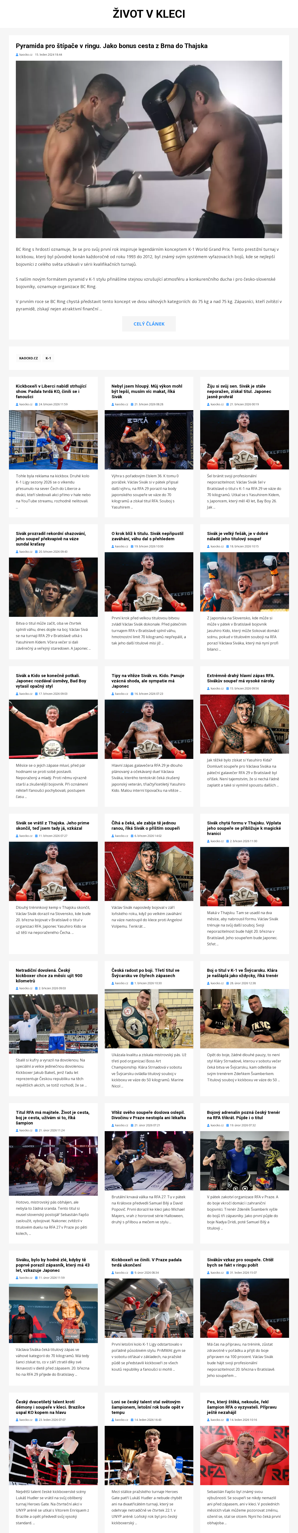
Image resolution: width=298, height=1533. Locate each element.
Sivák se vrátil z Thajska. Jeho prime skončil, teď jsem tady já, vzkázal (52, 825)
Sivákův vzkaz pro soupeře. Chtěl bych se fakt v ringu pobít (240, 1262)
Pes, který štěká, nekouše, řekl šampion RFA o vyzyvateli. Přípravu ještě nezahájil (242, 1407)
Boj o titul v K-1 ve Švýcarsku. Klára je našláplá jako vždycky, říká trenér (242, 973)
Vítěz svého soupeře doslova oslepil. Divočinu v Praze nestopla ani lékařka (149, 1115)
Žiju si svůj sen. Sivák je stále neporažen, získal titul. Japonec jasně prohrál (239, 391)
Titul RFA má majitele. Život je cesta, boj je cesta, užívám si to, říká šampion (53, 1118)
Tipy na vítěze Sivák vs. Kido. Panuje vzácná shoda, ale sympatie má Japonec (148, 681)
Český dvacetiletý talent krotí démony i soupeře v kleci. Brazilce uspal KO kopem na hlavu (50, 1407)
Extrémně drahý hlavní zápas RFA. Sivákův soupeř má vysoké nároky (241, 678)
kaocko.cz (28, 358)
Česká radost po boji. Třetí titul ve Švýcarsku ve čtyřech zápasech (146, 973)
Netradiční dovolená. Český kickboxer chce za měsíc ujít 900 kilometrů (49, 976)
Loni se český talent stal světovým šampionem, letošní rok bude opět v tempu (147, 1407)
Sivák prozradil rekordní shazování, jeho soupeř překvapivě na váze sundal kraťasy (51, 539)
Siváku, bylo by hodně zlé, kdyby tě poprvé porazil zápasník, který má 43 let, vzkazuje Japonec (53, 1265)
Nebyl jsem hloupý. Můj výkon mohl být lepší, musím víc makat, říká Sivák (147, 391)
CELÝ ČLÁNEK (149, 324)
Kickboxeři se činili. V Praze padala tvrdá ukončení (147, 1262)
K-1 (48, 358)
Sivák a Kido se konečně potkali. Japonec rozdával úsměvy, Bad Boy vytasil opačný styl (51, 681)
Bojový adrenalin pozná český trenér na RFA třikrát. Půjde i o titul (243, 1115)
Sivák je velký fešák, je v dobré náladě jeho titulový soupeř (237, 536)
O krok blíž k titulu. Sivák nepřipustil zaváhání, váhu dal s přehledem (147, 536)
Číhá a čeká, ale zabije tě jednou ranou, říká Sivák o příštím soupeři (146, 825)
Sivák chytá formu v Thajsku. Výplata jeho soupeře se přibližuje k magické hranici (244, 828)
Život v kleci (149, 13)
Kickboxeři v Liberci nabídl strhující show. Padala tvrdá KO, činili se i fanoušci (51, 391)
